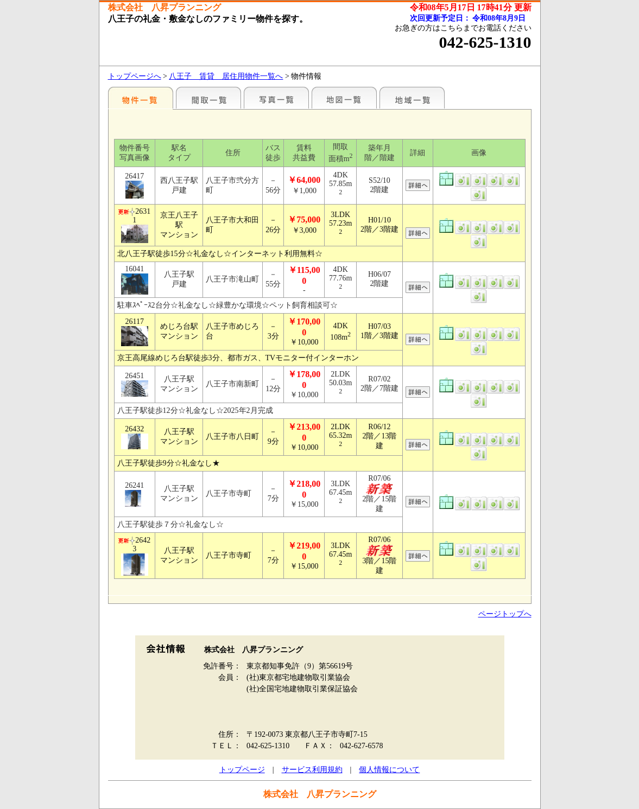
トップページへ (134, 76)
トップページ (242, 770)
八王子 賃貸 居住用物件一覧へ (226, 76)
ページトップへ (505, 614)
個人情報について (389, 770)
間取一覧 (208, 98)
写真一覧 (276, 98)
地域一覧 (412, 98)
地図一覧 (344, 98)
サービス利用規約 (312, 770)
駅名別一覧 (140, 98)
